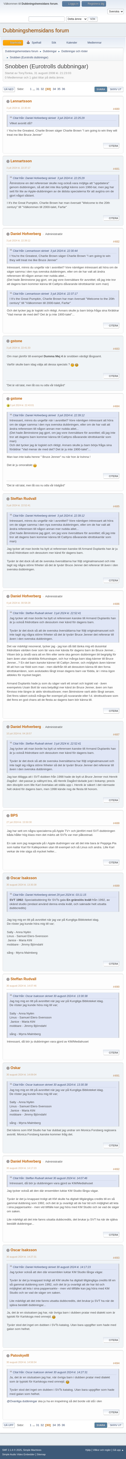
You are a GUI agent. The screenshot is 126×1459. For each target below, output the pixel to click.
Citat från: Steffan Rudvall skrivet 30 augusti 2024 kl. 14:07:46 (50, 1178)
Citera (111, 146)
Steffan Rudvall (23, 498)
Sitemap (41, 1454)
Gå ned (9, 89)
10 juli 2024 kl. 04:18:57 (19, 733)
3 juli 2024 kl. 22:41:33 (18, 347)
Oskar (15, 1068)
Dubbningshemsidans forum (36, 30)
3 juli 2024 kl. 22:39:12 (18, 240)
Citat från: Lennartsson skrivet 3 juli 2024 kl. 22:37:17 (45, 293)
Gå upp (8, 1425)
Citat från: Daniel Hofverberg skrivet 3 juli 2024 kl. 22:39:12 (49, 415)
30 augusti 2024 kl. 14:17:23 (21, 1168)
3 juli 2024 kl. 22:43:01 (22, 405)
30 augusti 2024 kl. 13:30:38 (21, 884)
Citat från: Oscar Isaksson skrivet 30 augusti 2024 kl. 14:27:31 (50, 1372)
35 (59, 89)
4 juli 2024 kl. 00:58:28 (18, 603)
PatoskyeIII (19, 1355)
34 (54, 89)
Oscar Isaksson (23, 878)
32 (42, 89)
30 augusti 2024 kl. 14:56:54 (21, 1362)
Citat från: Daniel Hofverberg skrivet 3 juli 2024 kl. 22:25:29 (49, 118)
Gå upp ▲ (118, 1450)
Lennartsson (21, 101)
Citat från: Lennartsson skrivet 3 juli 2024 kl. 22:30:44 (45, 250)
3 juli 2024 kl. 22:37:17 (18, 167)
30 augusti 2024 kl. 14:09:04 (21, 1074)
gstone (16, 341)
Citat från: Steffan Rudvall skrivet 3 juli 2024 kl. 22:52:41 (47, 613)
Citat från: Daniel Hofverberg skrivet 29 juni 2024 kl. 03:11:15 (49, 894)
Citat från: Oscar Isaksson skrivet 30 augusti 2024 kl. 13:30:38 (50, 996)
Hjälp (88, 1450)
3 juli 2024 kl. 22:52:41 (18, 505)
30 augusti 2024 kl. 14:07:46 (21, 985)
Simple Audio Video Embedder (18, 1454)
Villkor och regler (102, 1450)
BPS (14, 815)
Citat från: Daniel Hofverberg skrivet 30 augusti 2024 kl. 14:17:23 (52, 1267)
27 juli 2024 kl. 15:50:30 (19, 822)
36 (63, 89)
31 (37, 89)
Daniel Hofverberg (25, 234)
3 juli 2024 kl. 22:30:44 (18, 108)
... (34, 89)
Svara (100, 89)
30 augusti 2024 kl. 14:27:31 (21, 1256)
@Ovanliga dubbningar (22, 1401)
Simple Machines (32, 1450)
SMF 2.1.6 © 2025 (12, 1450)
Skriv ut (115, 89)
